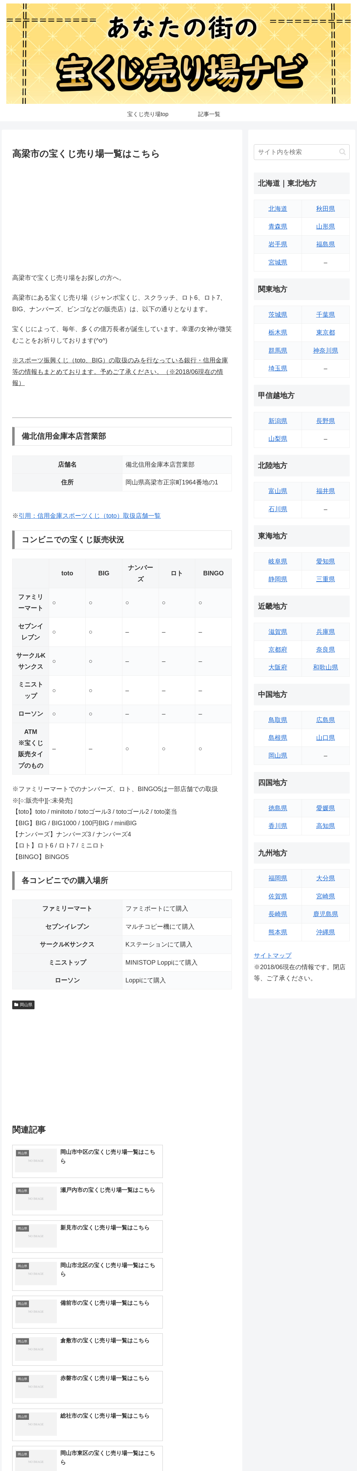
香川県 (277, 825)
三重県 (325, 579)
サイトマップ (272, 955)
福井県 (325, 491)
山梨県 (277, 438)
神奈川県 (325, 350)
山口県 (325, 737)
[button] (342, 152)
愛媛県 (325, 808)
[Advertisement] (122, 214)
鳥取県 (277, 720)
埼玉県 (277, 368)
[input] (301, 152)
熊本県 (277, 932)
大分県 (325, 878)
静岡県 (277, 579)
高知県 (325, 825)
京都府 (277, 649)
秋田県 (325, 208)
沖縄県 (325, 932)
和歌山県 (325, 667)
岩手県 (277, 244)
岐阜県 (277, 561)
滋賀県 (277, 631)
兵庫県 (325, 631)
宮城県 (277, 262)
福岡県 (277, 878)
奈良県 (325, 649)
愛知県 (325, 561)
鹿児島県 (325, 914)
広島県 (325, 720)
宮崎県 (325, 896)
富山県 (277, 491)
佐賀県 (277, 896)
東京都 (325, 332)
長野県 (325, 420)
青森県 (277, 226)
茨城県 (277, 314)
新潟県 (277, 420)
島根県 (277, 737)
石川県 (277, 509)
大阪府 (277, 667)
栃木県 (277, 332)
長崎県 (277, 914)
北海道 (277, 208)
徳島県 (277, 808)
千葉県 (325, 314)
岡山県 (23, 1004)
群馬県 (277, 350)
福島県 (325, 244)
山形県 (325, 226)
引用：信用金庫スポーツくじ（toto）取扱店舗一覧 (89, 515)
